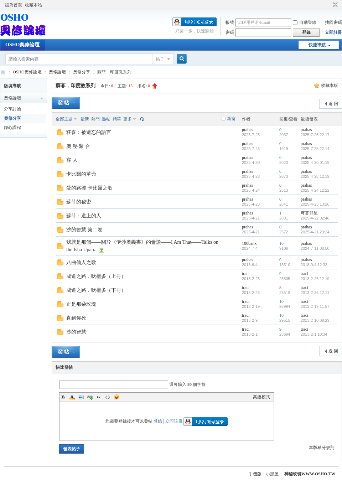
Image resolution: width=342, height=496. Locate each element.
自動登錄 (304, 22)
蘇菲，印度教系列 (75, 85)
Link (89, 397)
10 (281, 301)
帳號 (230, 22)
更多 (127, 119)
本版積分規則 (322, 447)
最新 (85, 119)
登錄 (158, 421)
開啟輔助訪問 (328, 5)
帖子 (160, 59)
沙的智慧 (76, 332)
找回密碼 (333, 22)
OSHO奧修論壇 (22, 44)
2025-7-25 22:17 (315, 135)
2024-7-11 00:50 (315, 248)
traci (245, 273)
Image (80, 397)
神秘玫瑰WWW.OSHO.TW (310, 473)
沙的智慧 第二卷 (84, 229)
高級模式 (261, 396)
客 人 (72, 160)
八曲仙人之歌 (81, 262)
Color (72, 397)
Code (107, 397)
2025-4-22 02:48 (315, 218)
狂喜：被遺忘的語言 (88, 132)
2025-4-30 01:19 (315, 162)
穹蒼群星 (309, 213)
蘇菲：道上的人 (83, 215)
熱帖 (106, 119)
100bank (249, 243)
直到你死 (76, 318)
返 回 (333, 103)
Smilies (116, 397)
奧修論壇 (57, 71)
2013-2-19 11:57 (315, 306)
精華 (117, 119)
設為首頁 (13, 4)
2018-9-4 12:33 (314, 265)
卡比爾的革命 (81, 174)
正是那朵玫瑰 (81, 304)
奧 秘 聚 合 (78, 146)
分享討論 (12, 109)
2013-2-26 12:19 (315, 279)
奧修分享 (81, 71)
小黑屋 (272, 473)
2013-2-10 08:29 (315, 320)
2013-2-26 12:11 (315, 292)
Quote (98, 397)
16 (281, 243)
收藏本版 (329, 85)
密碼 (230, 32)
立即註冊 (333, 32)
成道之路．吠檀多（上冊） (96, 276)
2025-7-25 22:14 (315, 148)
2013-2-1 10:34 (314, 334)
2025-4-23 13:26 (315, 204)
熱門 (95, 119)
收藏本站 (33, 4)
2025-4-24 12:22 (315, 190)
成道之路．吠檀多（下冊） (96, 290)
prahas (247, 129)
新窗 (231, 118)
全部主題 (64, 119)
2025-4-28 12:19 (315, 176)
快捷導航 (317, 44)
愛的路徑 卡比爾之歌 (89, 188)
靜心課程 (12, 127)
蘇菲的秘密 (78, 202)
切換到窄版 (334, 5)
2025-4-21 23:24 (315, 232)
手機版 (255, 473)
